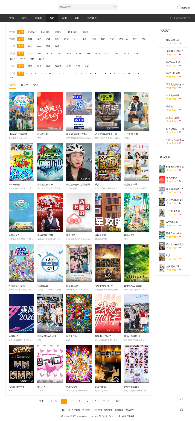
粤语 (48, 66)
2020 (78, 53)
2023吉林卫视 (173, 62)
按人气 (25, 85)
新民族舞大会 (172, 40)
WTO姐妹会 (14, 184)
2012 (22, 59)
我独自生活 (42, 285)
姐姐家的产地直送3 (18, 134)
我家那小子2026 (103, 336)
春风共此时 (42, 134)
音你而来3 (129, 235)
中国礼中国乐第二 (175, 139)
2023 (49, 53)
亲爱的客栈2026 (132, 336)
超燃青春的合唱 (131, 386)
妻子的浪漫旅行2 (174, 189)
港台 (39, 46)
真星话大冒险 (172, 117)
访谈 (48, 39)
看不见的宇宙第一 (175, 84)
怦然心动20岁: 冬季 (46, 336)
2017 (107, 53)
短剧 (77, 18)
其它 (87, 66)
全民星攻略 (100, 235)
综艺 (51, 18)
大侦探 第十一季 (17, 386)
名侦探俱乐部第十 (175, 200)
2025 (30, 53)
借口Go (41, 386)
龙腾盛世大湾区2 (174, 51)
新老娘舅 (70, 235)
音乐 (75, 39)
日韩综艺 (45, 32)
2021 (68, 53)
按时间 (12, 85)
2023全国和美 (173, 73)
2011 (31, 59)
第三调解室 (100, 386)
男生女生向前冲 (45, 184)
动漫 (64, 18)
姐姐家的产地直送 (175, 167)
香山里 (169, 106)
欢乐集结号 (71, 386)
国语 (30, 66)
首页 (11, 18)
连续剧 (38, 18)
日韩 (48, 46)
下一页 (106, 401)
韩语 (68, 66)
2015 (126, 53)
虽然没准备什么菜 (175, 244)
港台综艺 (59, 32)
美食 (84, 39)
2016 (116, 53)
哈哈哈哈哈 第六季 (104, 285)
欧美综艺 (72, 32)
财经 (135, 39)
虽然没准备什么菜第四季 (78, 184)
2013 (12, 59)
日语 (78, 66)
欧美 (57, 46)
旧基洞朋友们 (72, 285)
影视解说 (92, 18)
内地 (30, 46)
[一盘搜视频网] (126, 416)
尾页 (118, 401)
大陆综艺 (32, 32)
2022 (58, 53)
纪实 (94, 39)
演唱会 (85, 32)
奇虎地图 (119, 410)
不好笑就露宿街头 (17, 285)
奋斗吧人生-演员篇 (133, 285)
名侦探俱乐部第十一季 (106, 134)
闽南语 (58, 66)
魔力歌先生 (71, 336)
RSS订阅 (65, 410)
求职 (144, 39)
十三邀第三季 (172, 95)
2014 (136, 53)
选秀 (30, 39)
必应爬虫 (97, 410)
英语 (39, 66)
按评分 (37, 85)
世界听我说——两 (175, 128)
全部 (20, 32)
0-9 (11, 77)
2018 (97, 53)
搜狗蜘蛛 (108, 410)
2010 (41, 59)
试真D (98, 184)
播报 (57, 39)
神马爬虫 (129, 410)
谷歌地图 (86, 410)
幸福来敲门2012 (45, 235)
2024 (39, 53)
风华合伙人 (14, 235)
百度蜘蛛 (76, 410)
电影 (24, 18)
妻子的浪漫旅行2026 (76, 134)
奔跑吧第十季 (130, 184)
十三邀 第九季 (131, 134)
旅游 (66, 39)
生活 (112, 39)
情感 (39, 39)
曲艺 (103, 39)
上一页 (53, 401)
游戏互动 (123, 39)
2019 (87, 53)
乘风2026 (13, 336)
